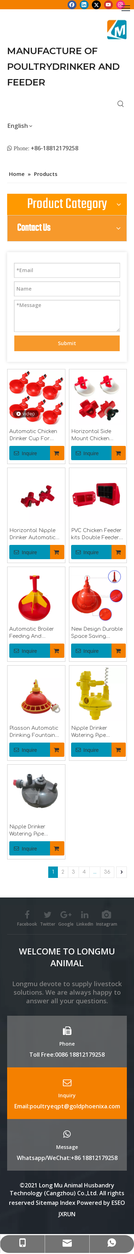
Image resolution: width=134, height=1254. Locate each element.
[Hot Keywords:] (121, 104)
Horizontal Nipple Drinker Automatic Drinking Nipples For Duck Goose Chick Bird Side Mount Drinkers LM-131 (35, 534)
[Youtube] (108, 4)
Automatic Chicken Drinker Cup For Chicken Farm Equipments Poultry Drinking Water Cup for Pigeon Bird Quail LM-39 (36, 435)
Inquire (23, 453)
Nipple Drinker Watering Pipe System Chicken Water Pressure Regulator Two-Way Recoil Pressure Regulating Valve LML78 (33, 831)
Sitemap (47, 1203)
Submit (67, 343)
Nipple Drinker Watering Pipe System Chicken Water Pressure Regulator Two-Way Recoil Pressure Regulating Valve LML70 (95, 732)
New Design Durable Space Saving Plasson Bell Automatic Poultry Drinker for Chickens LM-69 (97, 633)
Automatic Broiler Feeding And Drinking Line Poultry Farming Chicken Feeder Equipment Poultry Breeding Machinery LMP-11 (35, 633)
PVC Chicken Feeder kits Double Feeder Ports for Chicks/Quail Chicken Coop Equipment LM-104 (96, 534)
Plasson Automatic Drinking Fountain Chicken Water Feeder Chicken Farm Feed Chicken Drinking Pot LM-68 (36, 732)
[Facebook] (72, 4)
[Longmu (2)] (117, 30)
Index (68, 1203)
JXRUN (67, 1214)
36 (107, 872)
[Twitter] (96, 4)
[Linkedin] (84, 4)
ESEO (118, 1203)
